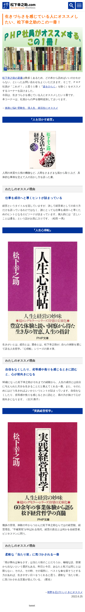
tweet (32, 605)
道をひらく (49, 86)
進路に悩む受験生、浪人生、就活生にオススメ (31, 108)
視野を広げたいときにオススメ (65, 592)
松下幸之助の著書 (12, 78)
